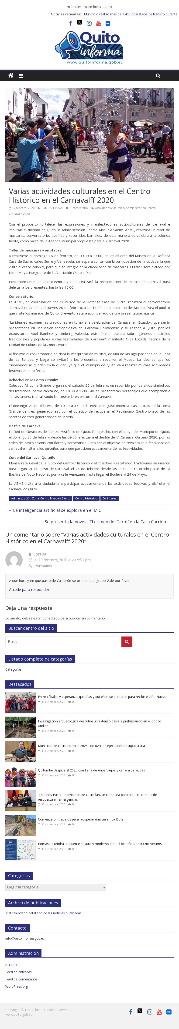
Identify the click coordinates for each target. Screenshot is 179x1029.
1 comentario (77, 208)
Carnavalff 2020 (19, 214)
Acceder (11, 964)
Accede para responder (29, 589)
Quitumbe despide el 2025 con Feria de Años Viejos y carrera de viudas (91, 770)
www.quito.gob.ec (18, 1014)
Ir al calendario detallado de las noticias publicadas (43, 913)
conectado (51, 618)
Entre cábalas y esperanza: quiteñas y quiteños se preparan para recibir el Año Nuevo (102, 696)
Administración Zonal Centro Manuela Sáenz (40, 498)
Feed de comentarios (21, 979)
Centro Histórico (86, 498)
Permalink (40, 566)
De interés (109, 498)
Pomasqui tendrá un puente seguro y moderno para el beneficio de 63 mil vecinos (100, 844)
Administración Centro (141, 208)
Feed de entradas (18, 972)
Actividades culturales (109, 208)
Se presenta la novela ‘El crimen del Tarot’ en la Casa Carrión (108, 521)
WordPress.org (16, 986)
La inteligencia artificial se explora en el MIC (54, 510)
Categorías (13, 669)
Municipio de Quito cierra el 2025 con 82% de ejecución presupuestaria (91, 745)
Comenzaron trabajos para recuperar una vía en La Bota (81, 819)
